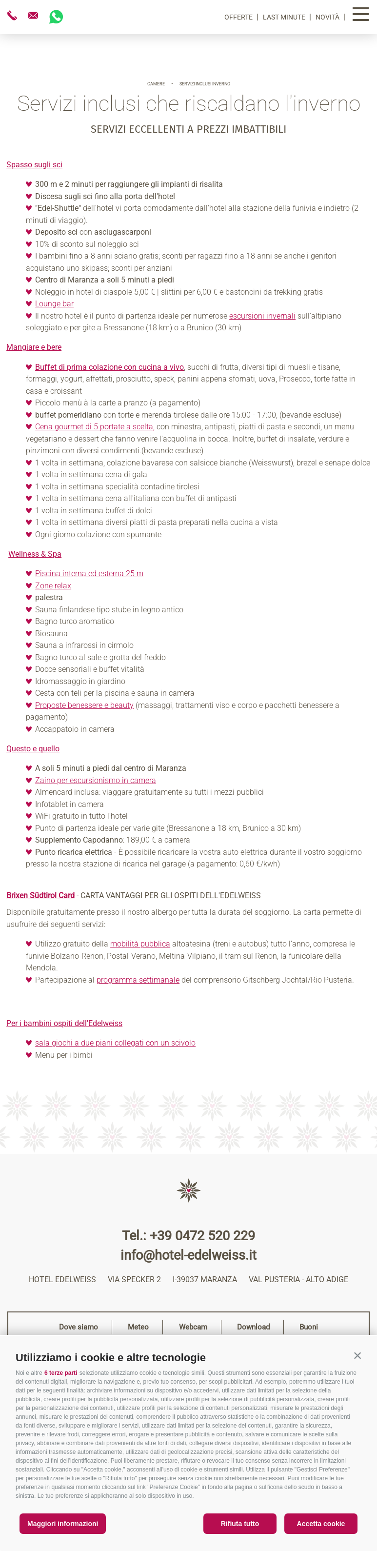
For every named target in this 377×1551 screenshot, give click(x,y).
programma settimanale (138, 980)
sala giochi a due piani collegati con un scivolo (115, 1042)
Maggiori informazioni (62, 1524)
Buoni (308, 1327)
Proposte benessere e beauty (84, 705)
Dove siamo (78, 1327)
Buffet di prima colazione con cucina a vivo (109, 367)
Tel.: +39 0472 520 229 (188, 1236)
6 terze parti (60, 1373)
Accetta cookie (321, 1524)
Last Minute (285, 17)
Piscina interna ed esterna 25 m (89, 573)
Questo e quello (33, 748)
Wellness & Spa (34, 554)
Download (253, 1327)
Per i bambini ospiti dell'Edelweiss (64, 1023)
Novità (328, 17)
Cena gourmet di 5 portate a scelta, (95, 426)
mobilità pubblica (140, 943)
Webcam (193, 1327)
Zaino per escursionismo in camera (95, 780)
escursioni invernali (262, 316)
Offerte (239, 17)
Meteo (138, 1327)
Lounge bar (54, 303)
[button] (357, 1355)
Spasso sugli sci (34, 164)
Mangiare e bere (33, 347)
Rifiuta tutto (240, 1524)
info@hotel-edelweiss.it (188, 1255)
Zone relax (53, 585)
